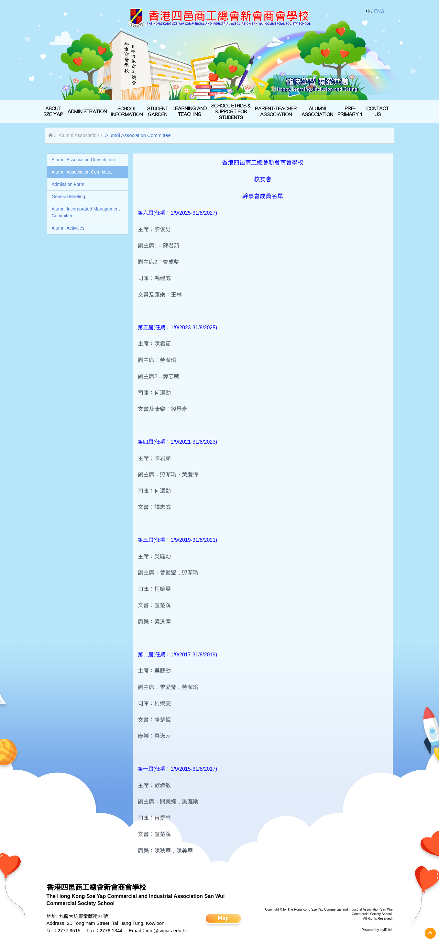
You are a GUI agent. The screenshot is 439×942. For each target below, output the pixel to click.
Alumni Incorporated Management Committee (86, 212)
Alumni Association (79, 135)
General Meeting (68, 196)
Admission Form (68, 184)
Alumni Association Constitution (83, 159)
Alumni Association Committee (82, 172)
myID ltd (386, 930)
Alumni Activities (68, 228)
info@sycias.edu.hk (167, 930)
